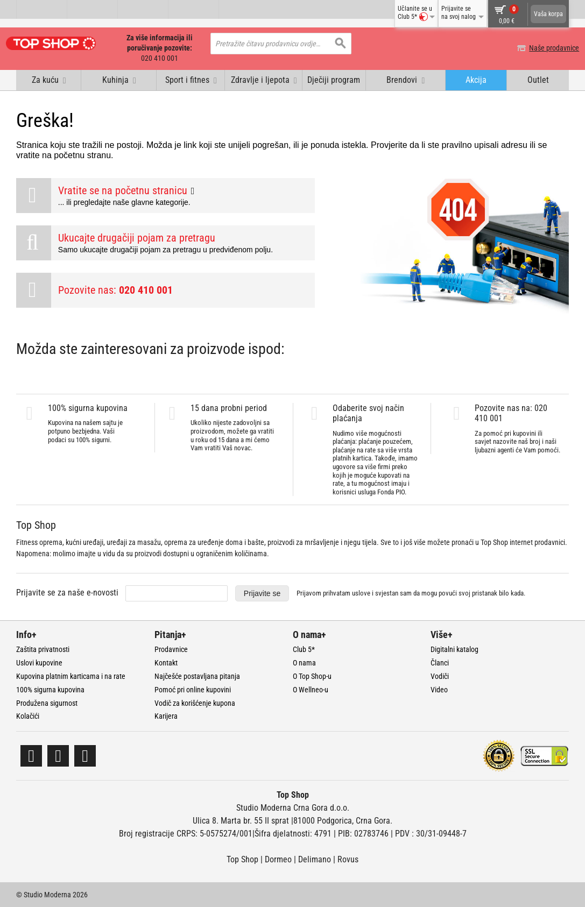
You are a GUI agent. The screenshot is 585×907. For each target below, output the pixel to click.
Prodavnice (171, 648)
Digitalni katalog (454, 648)
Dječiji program (333, 79)
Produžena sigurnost (46, 702)
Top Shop (242, 859)
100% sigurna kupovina (50, 689)
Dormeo (278, 859)
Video (439, 689)
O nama (304, 662)
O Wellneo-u (310, 689)
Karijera (166, 715)
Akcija (476, 79)
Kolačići (27, 715)
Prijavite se (262, 593)
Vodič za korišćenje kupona (194, 702)
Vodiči (440, 675)
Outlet (538, 79)
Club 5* (304, 648)
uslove (361, 593)
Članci (440, 662)
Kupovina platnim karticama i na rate (70, 675)
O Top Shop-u (312, 675)
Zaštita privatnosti (42, 648)
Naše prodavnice (544, 48)
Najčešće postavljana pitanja (197, 675)
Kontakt (166, 662)
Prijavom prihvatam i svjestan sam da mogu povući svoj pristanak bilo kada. (411, 592)
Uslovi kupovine (39, 662)
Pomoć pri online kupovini (192, 689)
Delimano (314, 859)
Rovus (347, 859)
